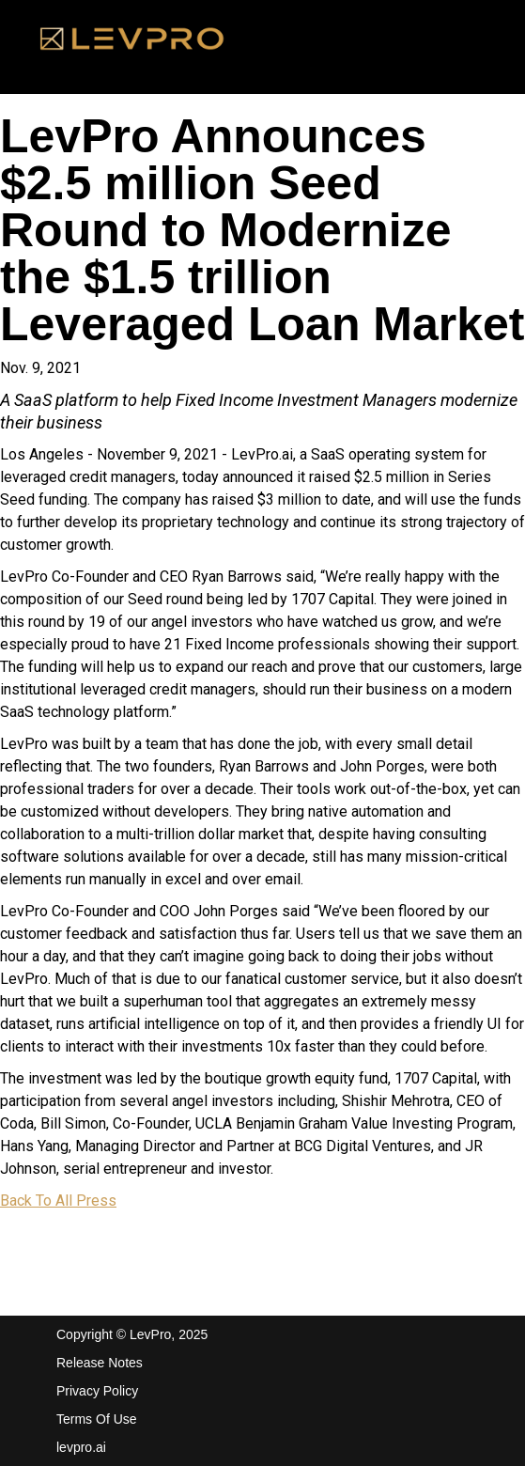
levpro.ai (81, 1447)
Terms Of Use (96, 1419)
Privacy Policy (97, 1390)
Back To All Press (58, 1200)
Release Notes (99, 1362)
